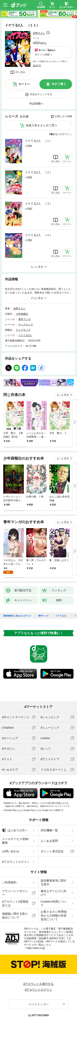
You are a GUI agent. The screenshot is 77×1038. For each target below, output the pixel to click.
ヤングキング (25, 324)
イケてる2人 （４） (38, 235)
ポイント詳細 (42, 54)
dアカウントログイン (16, 861)
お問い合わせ (10, 851)
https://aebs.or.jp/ (35, 948)
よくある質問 (49, 840)
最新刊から (66, 134)
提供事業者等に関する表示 (54, 882)
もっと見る (63, 394)
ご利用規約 (9, 882)
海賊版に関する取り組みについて (15, 915)
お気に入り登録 (63, 116)
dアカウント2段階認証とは (15, 903)
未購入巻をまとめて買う (41, 125)
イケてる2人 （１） (38, 140)
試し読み (20, 72)
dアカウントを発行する (38, 984)
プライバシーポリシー (15, 892)
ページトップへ (39, 1004)
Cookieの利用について (54, 903)
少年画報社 (22, 313)
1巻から (53, 134)
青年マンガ (24, 319)
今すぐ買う (59, 84)
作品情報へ (36, 103)
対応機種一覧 (49, 830)
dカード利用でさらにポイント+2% (49, 61)
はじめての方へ (15, 830)
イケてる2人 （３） (38, 203)
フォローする (48, 33)
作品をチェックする (41, 94)
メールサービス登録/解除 (15, 840)
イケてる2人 (25, 335)
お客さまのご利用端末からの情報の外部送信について (54, 915)
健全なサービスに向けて (54, 892)
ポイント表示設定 (52, 851)
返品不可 (37, 65)
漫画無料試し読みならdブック (17, 616)
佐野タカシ (39, 33)
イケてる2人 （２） (38, 172)
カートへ (24, 84)
